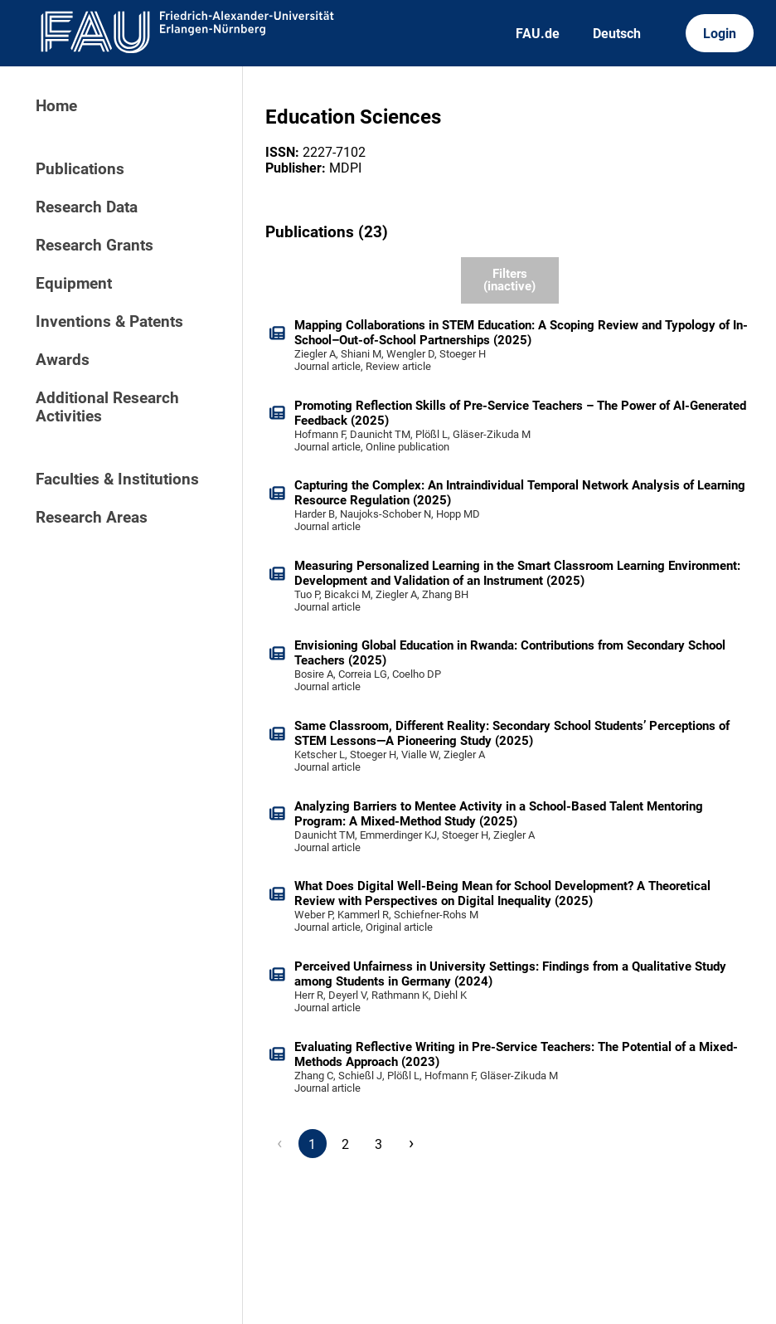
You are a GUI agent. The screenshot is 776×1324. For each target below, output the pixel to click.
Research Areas (92, 518)
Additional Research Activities (107, 407)
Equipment (74, 284)
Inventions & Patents (109, 322)
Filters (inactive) (509, 280)
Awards (63, 360)
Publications (80, 169)
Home (56, 106)
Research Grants (94, 245)
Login (719, 33)
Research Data (87, 207)
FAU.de (538, 33)
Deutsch (617, 33)
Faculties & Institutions (117, 479)
